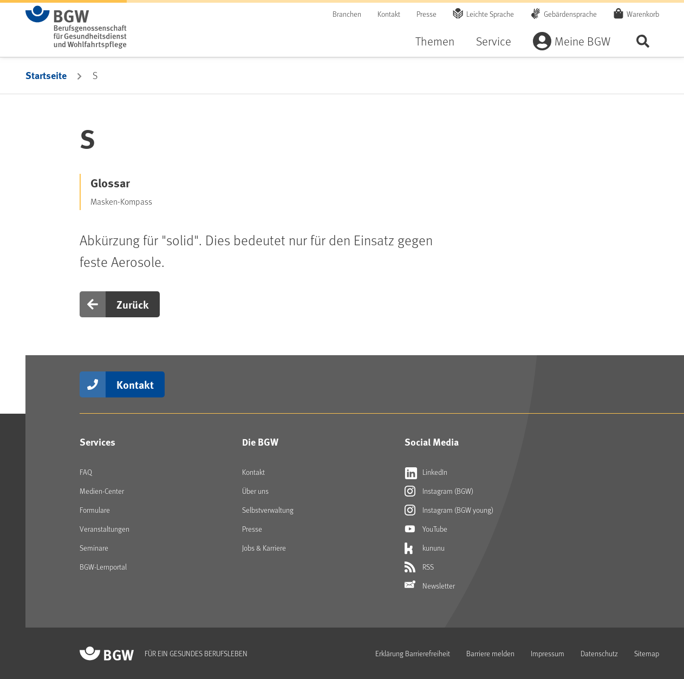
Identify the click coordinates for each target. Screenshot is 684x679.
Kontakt (388, 14)
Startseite (46, 75)
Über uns (255, 491)
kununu (425, 548)
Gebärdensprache (570, 14)
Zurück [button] (132, 304)
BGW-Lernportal (103, 567)
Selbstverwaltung (268, 510)
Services (97, 442)
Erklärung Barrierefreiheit (412, 653)
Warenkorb (643, 13)
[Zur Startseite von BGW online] (76, 27)
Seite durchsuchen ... (643, 41)
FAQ (86, 472)
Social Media (432, 442)
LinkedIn (426, 472)
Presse (426, 14)
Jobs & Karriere (264, 548)
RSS (419, 567)
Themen (434, 41)
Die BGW (260, 442)
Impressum (547, 653)
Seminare (94, 548)
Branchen (347, 14)
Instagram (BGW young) (449, 510)
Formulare (95, 510)
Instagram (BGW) (439, 491)
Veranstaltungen (104, 529)
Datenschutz (599, 653)
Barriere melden (490, 653)
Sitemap (646, 653)
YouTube (426, 529)
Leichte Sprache (490, 14)
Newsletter (430, 585)
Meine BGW (582, 41)
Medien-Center (102, 491)
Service (493, 41)
